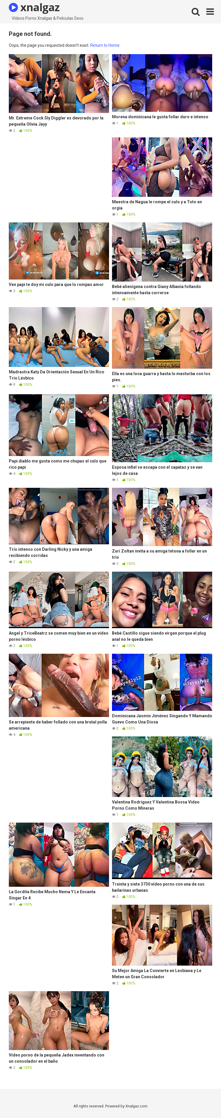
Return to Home (105, 45)
